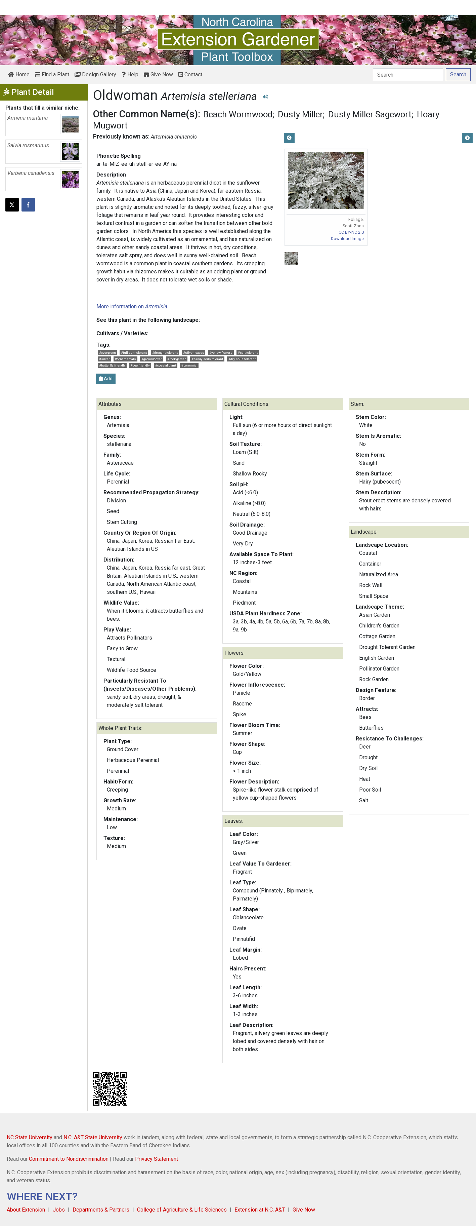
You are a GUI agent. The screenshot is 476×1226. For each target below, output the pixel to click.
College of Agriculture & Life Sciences (182, 1209)
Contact (190, 74)
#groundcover (151, 359)
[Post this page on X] (12, 205)
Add (106, 378)
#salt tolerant (248, 352)
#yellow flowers (220, 352)
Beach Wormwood (237, 114)
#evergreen (107, 352)
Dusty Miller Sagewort (370, 114)
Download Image (347, 238)
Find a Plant (52, 74)
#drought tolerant (165, 352)
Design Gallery (95, 74)
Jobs (59, 1209)
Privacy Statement (156, 1159)
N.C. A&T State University (92, 1137)
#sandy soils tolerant (207, 359)
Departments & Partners (101, 1209)
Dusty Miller (300, 114)
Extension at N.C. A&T (259, 1209)
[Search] (408, 74)
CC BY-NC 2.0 (351, 232)
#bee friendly (140, 365)
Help (130, 74)
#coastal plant (165, 365)
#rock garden (176, 359)
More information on (131, 306)
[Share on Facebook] (28, 205)
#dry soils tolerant (242, 359)
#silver (104, 359)
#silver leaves (193, 352)
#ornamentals (125, 359)
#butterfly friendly (112, 365)
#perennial (189, 365)
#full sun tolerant (134, 352)
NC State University (29, 1137)
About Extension (26, 1209)
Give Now (158, 74)
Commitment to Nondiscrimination (69, 1159)
